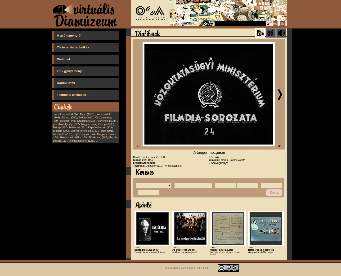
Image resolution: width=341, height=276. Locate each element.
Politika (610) (86, 117)
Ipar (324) (58, 124)
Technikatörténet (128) (81, 140)
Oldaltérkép (186, 268)
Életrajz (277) (60, 127)
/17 (280, 146)
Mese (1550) (87, 114)
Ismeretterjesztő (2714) (66, 114)
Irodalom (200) (61, 130)
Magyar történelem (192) (84, 130)
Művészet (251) (77, 127)
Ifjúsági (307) (72, 124)
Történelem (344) (107, 120)
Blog (205, 268)
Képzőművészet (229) (100, 127)
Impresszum (172, 268)
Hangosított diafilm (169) (74, 137)
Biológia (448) (68, 120)
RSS (198, 268)
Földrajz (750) (69, 117)
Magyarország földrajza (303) (97, 124)
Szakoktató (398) (86, 120)
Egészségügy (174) (85, 134)
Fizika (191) (106, 130)
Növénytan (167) (98, 137)
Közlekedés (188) (62, 134)
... (97, 140)
